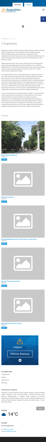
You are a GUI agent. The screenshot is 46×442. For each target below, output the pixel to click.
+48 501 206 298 (8, 429)
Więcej (40, 408)
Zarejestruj (17, 4)
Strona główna (5, 38)
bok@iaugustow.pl (11, 431)
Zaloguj (28, 4)
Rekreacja (4, 383)
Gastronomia (5, 380)
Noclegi (3, 377)
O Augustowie (5, 374)
